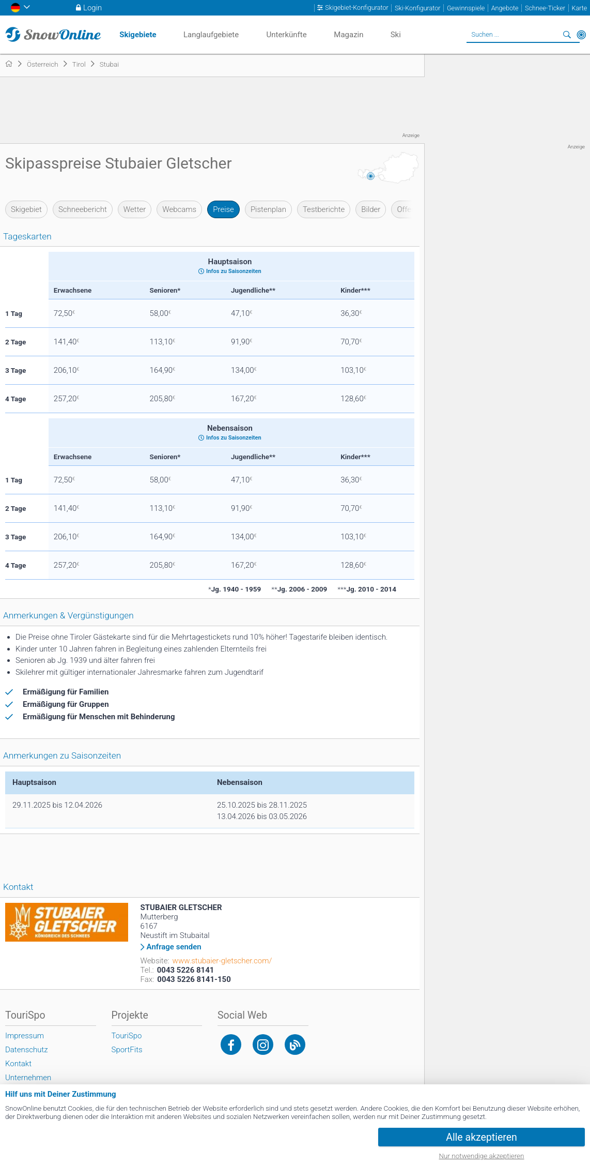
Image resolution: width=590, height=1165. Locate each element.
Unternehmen (28, 1077)
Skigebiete (138, 34)
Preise (223, 209)
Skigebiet (26, 209)
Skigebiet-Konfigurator (356, 7)
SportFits (127, 1049)
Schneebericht (82, 209)
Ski (396, 34)
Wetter (134, 209)
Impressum (24, 1035)
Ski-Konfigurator (417, 8)
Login (92, 7)
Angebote (505, 8)
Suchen (566, 34)
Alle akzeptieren (481, 1137)
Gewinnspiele (466, 8)
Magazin (348, 34)
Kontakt (18, 1063)
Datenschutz (26, 1049)
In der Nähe (581, 34)
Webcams (179, 209)
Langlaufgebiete (211, 34)
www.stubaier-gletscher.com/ (222, 960)
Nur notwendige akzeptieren (481, 1156)
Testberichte (324, 209)
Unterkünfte (286, 34)
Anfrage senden (174, 947)
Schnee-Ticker (545, 8)
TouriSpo (127, 1035)
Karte (579, 8)
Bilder (370, 209)
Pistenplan (268, 209)
